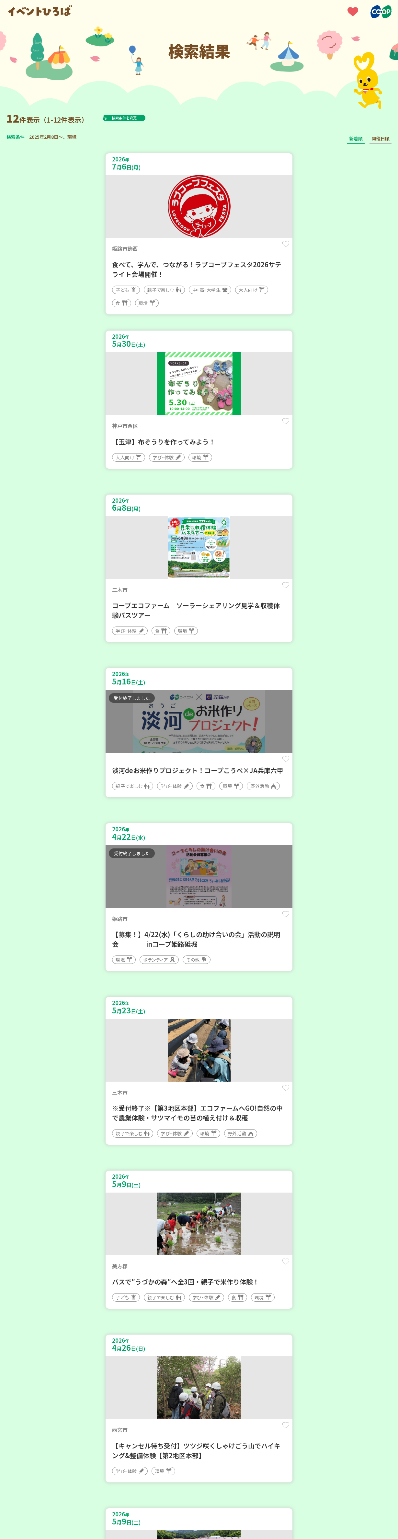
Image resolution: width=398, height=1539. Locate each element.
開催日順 (380, 138)
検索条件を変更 (140, 118)
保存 (180, 249)
